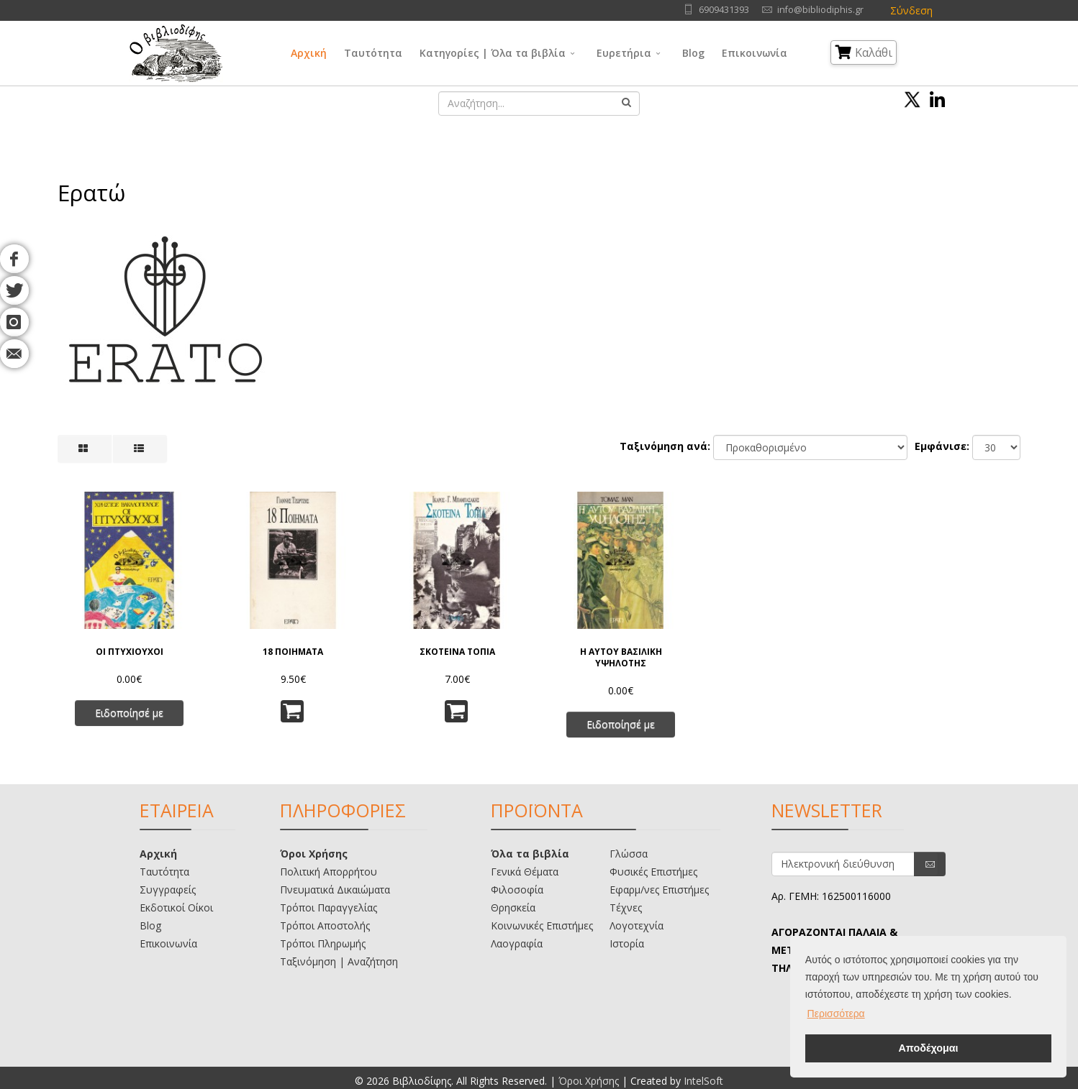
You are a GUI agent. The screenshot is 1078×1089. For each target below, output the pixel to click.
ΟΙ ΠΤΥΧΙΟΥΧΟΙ (129, 652)
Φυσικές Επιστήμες (653, 871)
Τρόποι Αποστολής (325, 925)
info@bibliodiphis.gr (820, 10)
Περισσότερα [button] (836, 1013)
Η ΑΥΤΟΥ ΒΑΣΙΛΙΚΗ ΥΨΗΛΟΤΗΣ (621, 657)
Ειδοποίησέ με (129, 713)
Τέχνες (626, 907)
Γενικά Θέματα (524, 871)
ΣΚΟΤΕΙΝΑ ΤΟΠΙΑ (457, 652)
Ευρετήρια (624, 53)
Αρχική (309, 53)
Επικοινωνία (754, 53)
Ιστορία (627, 943)
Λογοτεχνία (636, 925)
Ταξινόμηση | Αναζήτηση (339, 961)
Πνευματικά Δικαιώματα (335, 889)
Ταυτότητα (373, 53)
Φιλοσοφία (517, 889)
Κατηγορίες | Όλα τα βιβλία (493, 53)
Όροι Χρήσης (314, 853)
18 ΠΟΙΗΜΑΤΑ (293, 652)
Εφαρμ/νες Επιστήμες (659, 889)
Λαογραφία (517, 943)
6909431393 (724, 10)
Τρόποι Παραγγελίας (328, 907)
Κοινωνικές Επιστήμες (542, 925)
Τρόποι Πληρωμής (323, 943)
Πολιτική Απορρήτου (328, 871)
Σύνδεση (911, 10)
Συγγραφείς (168, 889)
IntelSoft (703, 1081)
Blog (693, 53)
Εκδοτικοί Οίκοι (176, 907)
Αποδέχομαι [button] (928, 1048)
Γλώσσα (629, 853)
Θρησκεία (513, 907)
